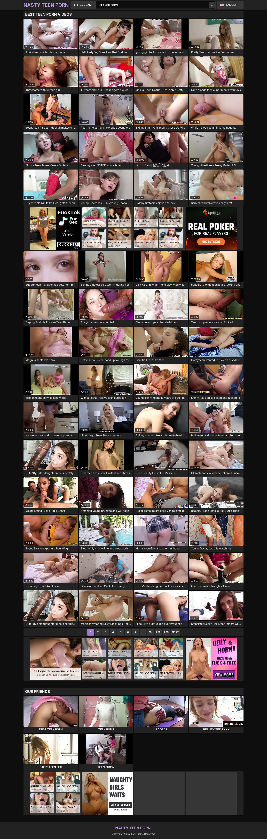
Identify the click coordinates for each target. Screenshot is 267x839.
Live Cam (86, 4)
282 (158, 632)
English (231, 4)
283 (166, 632)
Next (175, 632)
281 (150, 632)
